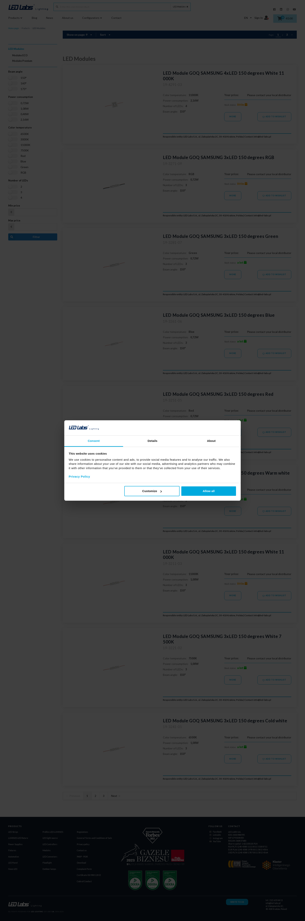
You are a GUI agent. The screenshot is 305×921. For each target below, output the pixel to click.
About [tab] (211, 440)
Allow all (209, 491)
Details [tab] (152, 440)
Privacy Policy (79, 476)
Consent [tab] (94, 440)
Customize (152, 491)
